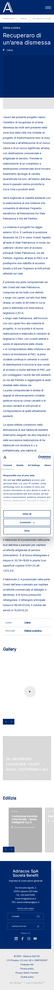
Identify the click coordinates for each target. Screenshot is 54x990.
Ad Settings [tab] (34, 465)
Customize (27, 522)
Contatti (25, 917)
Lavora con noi (25, 927)
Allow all (27, 514)
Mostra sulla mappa (25, 910)
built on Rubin (35, 984)
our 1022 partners (21, 480)
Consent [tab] (7, 465)
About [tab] (47, 465)
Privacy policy (27, 970)
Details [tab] (20, 465)
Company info (27, 966)
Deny (27, 530)
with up (16, 984)
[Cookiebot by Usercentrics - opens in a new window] (38, 457)
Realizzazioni (9, 18)
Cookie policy (27, 978)
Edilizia (24, 18)
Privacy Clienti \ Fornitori (27, 974)
